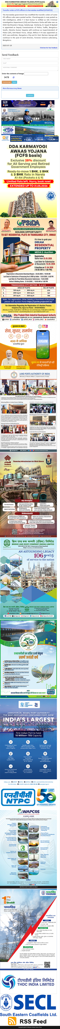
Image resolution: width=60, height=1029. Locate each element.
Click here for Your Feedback (48, 48)
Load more (30, 95)
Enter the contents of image (13, 74)
